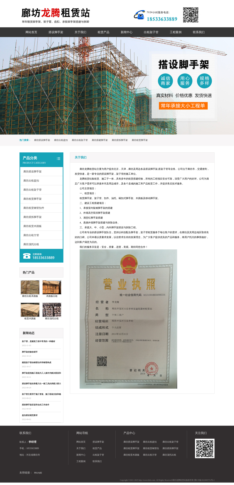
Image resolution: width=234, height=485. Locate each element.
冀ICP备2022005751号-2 (204, 480)
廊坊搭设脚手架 (42, 140)
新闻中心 (126, 32)
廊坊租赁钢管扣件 (33, 208)
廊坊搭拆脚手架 (120, 140)
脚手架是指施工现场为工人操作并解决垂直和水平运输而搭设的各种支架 (41, 373)
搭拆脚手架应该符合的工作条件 (35, 405)
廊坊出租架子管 (80, 140)
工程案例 (176, 32)
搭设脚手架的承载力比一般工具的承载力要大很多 (41, 383)
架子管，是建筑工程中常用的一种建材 (38, 341)
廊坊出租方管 (31, 235)
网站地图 (38, 473)
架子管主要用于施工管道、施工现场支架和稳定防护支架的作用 (41, 394)
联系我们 (199, 32)
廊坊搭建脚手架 (100, 140)
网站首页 (31, 32)
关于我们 (80, 32)
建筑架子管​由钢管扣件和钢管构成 (36, 362)
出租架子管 (151, 32)
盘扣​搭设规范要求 (30, 415)
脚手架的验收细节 (30, 352)
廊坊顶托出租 (31, 244)
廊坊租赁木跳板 (32, 226)
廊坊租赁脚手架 (140, 140)
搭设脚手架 (56, 32)
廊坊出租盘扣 (61, 140)
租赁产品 (103, 32)
